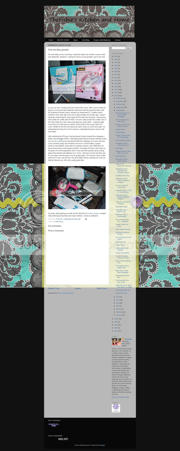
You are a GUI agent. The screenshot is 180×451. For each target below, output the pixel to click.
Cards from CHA (121, 293)
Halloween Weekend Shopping (123, 203)
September (120, 107)
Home (51, 40)
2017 (116, 74)
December (120, 98)
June (118, 300)
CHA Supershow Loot (123, 290)
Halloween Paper (122, 207)
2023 (116, 62)
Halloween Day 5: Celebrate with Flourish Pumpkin (122, 170)
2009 (116, 319)
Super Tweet (120, 245)
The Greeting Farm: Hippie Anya (122, 266)
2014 (116, 83)
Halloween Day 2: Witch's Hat (122, 210)
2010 (116, 95)
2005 (116, 328)
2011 (116, 92)
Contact (118, 40)
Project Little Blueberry (102, 40)
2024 (116, 59)
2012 (116, 89)
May (117, 303)
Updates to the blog (122, 175)
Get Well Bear (120, 132)
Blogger (102, 445)
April (118, 306)
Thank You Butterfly (122, 253)
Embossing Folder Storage (122, 249)
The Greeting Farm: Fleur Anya (122, 120)
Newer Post (53, 288)
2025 (116, 56)
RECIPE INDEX (63, 40)
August (118, 110)
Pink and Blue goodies (123, 140)
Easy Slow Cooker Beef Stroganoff (122, 271)
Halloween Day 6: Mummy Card (122, 160)
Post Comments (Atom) (66, 293)
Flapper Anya (120, 129)
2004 (116, 331)
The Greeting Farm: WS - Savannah (122, 220)
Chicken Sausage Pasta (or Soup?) (122, 257)
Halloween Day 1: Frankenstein (122, 215)
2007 (116, 325)
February (119, 312)
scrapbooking (58, 221)
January (119, 315)
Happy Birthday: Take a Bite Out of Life (124, 152)
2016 (116, 77)
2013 (116, 86)
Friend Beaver (120, 242)
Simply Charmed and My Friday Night (123, 136)
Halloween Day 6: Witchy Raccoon (122, 144)
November (120, 101)
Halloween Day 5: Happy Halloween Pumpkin (123, 180)
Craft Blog (85, 40)
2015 (116, 80)
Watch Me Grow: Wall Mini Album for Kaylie (124, 286)
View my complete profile (120, 397)
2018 (116, 71)
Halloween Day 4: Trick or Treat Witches (124, 191)
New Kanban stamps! (123, 229)
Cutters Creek (93, 213)
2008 (116, 322)
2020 (116, 68)
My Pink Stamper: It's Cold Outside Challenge (123, 114)
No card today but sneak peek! (122, 186)
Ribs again (119, 148)
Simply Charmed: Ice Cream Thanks (123, 125)
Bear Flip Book (121, 156)
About (75, 40)
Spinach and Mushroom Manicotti (123, 165)
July (117, 297)
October (119, 104)
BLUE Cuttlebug (58, 141)
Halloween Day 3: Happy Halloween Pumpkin (123, 197)
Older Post (101, 288)
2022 (116, 65)
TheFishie (128, 339)
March (118, 309)
